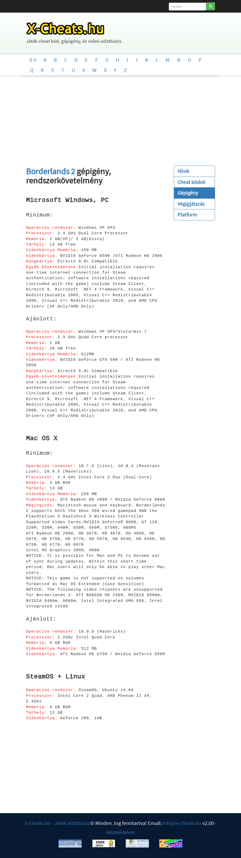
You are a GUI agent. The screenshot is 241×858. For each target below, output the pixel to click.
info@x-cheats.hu (182, 823)
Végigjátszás (191, 203)
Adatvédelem (120, 832)
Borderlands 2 (50, 171)
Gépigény (187, 192)
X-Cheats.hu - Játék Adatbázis (57, 823)
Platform (187, 214)
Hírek (183, 171)
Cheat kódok (191, 182)
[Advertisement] (120, 118)
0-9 (32, 59)
